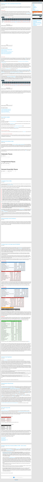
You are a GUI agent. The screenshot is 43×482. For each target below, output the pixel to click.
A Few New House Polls (5, 407)
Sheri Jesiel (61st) (3, 438)
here (14, 77)
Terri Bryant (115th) (3, 440)
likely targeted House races (12, 457)
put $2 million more (18, 448)
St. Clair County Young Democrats (5, 111)
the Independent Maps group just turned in (15, 388)
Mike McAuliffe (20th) (3, 437)
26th (25, 394)
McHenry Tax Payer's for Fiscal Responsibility (6, 52)
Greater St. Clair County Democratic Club (6, 110)
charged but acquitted (8, 68)
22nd (24, 391)
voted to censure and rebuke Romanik (11, 76)
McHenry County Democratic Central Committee (6, 49)
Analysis (10, 0)
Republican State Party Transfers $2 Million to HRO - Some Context (13, 445)
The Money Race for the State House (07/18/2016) (10, 244)
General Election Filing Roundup (7, 383)
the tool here (24, 131)
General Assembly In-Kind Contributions (8, 218)
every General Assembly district (12, 121)
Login (39, 0)
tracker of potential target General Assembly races (24, 411)
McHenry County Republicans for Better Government (7, 51)
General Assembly (22, 144)
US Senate (13, 144)
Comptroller (16, 144)
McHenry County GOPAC (4, 50)
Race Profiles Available (5, 117)
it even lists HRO (5, 211)
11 (21, 477)
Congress (19, 144)
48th (22, 395)
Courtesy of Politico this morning (4, 410)
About (7, 0)
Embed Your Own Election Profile (7, 141)
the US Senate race (16, 127)
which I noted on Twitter (10, 184)
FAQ (12, 0)
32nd (16, 394)
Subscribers (15, 0)
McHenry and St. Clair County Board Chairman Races (11, 3)
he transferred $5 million (9, 449)
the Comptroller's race (12, 123)
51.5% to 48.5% (28, 13)
